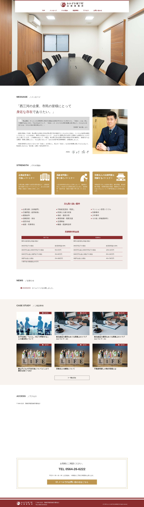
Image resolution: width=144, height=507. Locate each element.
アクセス (86, 10)
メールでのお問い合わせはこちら (72, 482)
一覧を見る (72, 378)
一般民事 (46, 345)
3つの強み (65, 10)
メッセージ (53, 10)
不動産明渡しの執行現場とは (105, 369)
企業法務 (84, 313)
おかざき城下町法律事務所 (113, 504)
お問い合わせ (98, 10)
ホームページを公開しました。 (43, 288)
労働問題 (46, 313)
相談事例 (75, 10)
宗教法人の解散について (65, 369)
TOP (43, 10)
